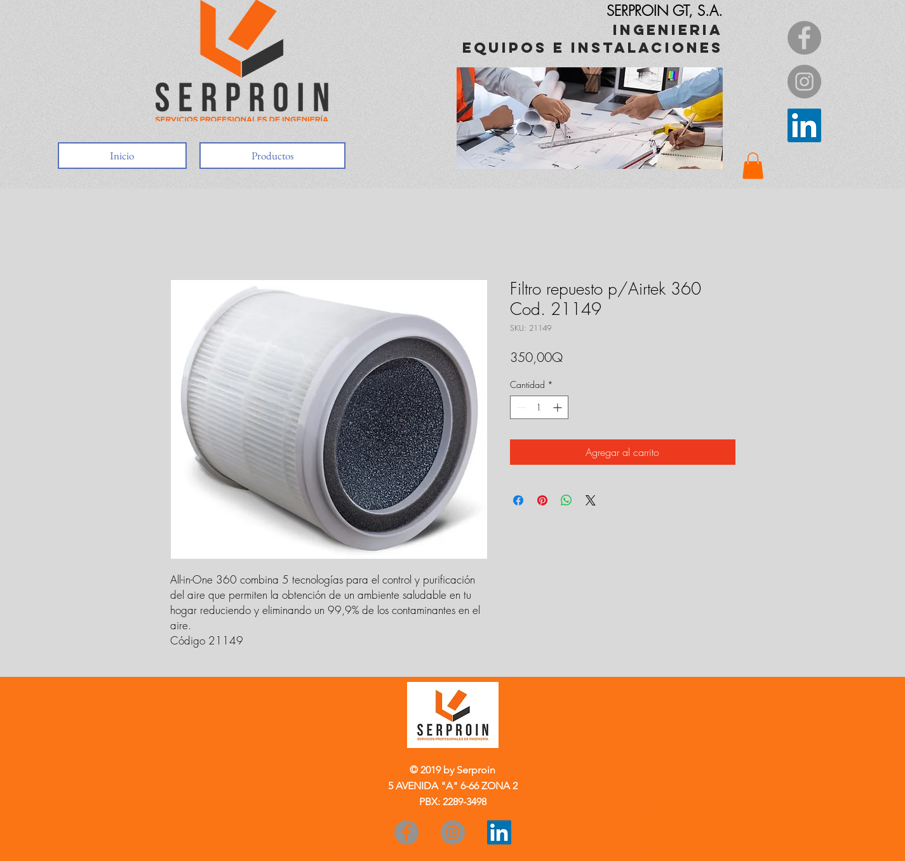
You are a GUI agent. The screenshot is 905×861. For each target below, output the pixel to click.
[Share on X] (590, 500)
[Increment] (558, 407)
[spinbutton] (539, 407)
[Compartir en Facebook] (518, 500)
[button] (753, 165)
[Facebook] (804, 38)
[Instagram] (804, 81)
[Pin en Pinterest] (542, 500)
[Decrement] (520, 407)
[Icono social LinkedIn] (804, 125)
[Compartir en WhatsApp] (566, 500)
